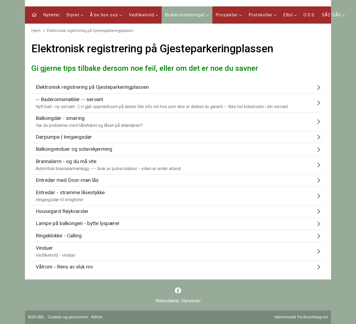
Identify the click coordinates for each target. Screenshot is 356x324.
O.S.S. (309, 14)
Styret (74, 14)
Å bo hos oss (106, 14)
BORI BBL (36, 317)
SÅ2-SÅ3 (333, 14)
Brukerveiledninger (187, 14)
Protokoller (263, 14)
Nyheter (51, 14)
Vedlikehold (143, 14)
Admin (97, 317)
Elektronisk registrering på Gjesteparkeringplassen (90, 30)
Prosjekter (229, 14)
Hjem (36, 30)
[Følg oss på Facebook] (178, 290)
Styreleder (191, 300)
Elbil (290, 14)
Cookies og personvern (68, 317)
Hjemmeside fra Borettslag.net (301, 317)
